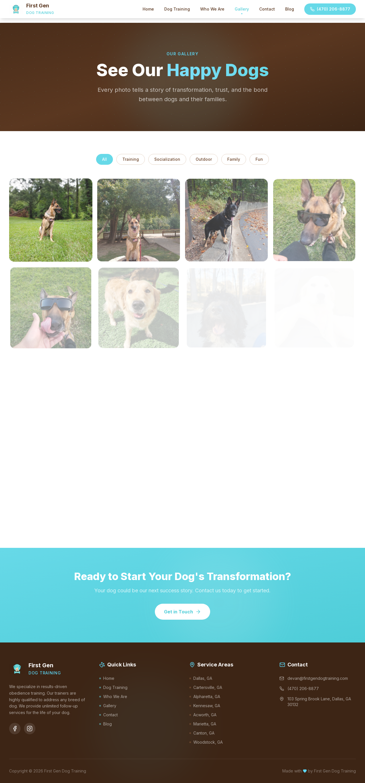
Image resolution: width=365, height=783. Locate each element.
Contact (267, 9)
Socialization (167, 159)
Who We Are (212, 9)
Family (233, 159)
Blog (289, 9)
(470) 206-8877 (330, 9)
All (104, 159)
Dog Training (177, 9)
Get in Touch (182, 612)
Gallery (242, 10)
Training (130, 159)
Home (148, 9)
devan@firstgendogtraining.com (313, 678)
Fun (259, 159)
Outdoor (204, 159)
